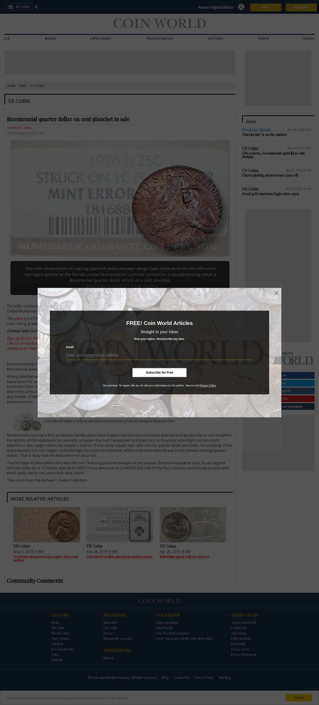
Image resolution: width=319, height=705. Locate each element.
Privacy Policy (208, 385)
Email (70, 347)
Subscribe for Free (159, 372)
